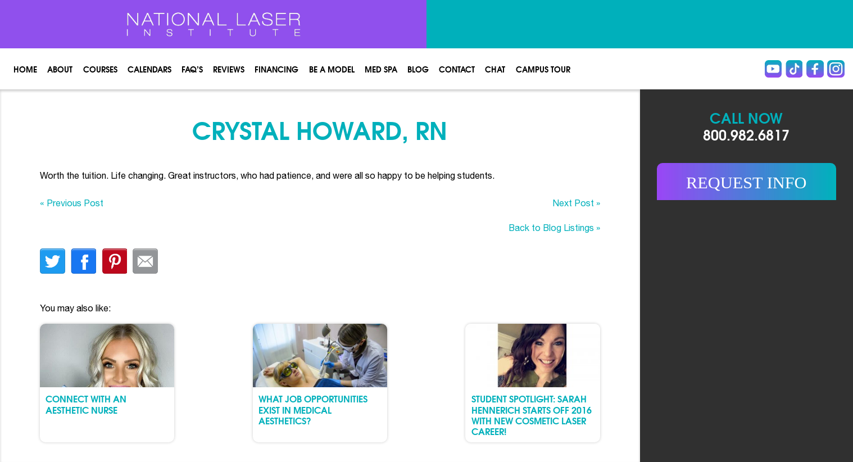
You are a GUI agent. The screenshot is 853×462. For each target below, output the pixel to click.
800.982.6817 (746, 134)
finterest (114, 261)
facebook (83, 261)
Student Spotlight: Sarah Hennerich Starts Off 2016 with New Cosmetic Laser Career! (531, 414)
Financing (276, 68)
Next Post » (576, 203)
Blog (418, 68)
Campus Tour (543, 68)
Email (145, 261)
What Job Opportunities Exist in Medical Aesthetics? (312, 409)
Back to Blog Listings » (554, 228)
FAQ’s (192, 68)
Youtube (773, 68)
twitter (52, 261)
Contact (457, 68)
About (59, 68)
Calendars (149, 68)
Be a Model (332, 68)
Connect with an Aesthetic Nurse (86, 403)
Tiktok (794, 68)
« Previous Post (71, 203)
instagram (835, 68)
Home (25, 68)
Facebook (814, 68)
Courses (100, 68)
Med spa (381, 68)
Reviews (228, 68)
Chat (495, 68)
